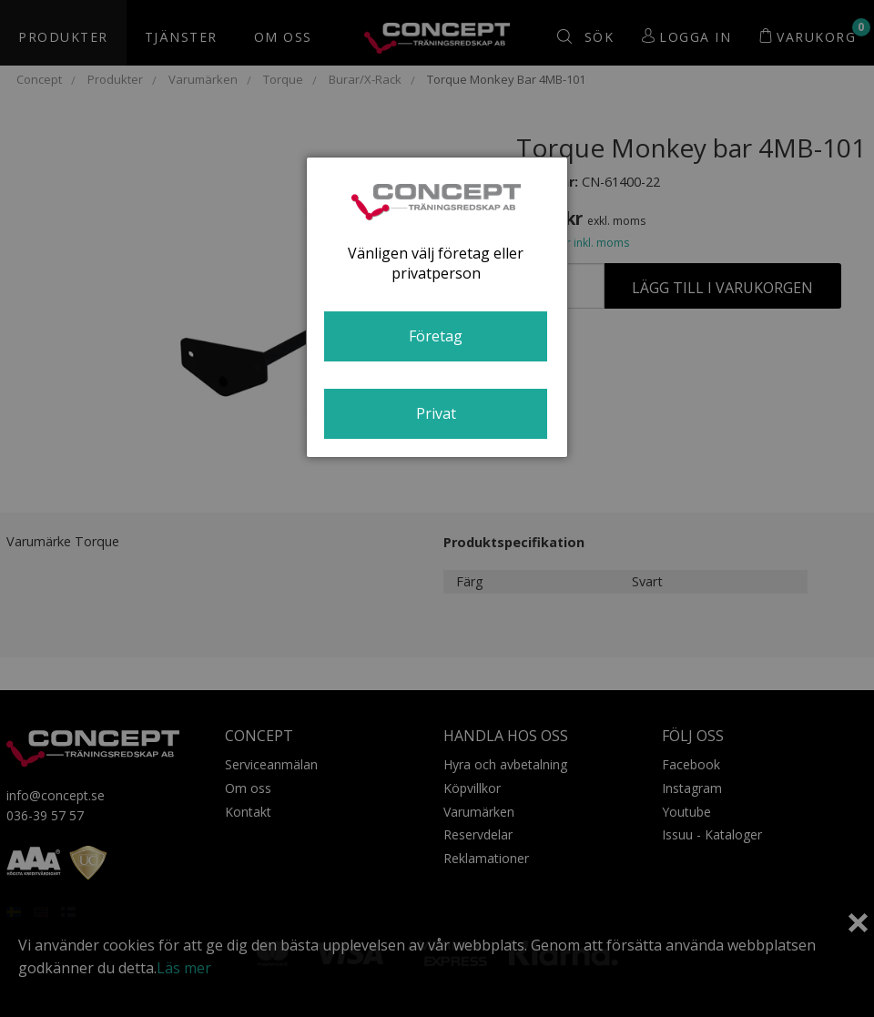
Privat (436, 413)
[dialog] (437, 307)
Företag (435, 336)
